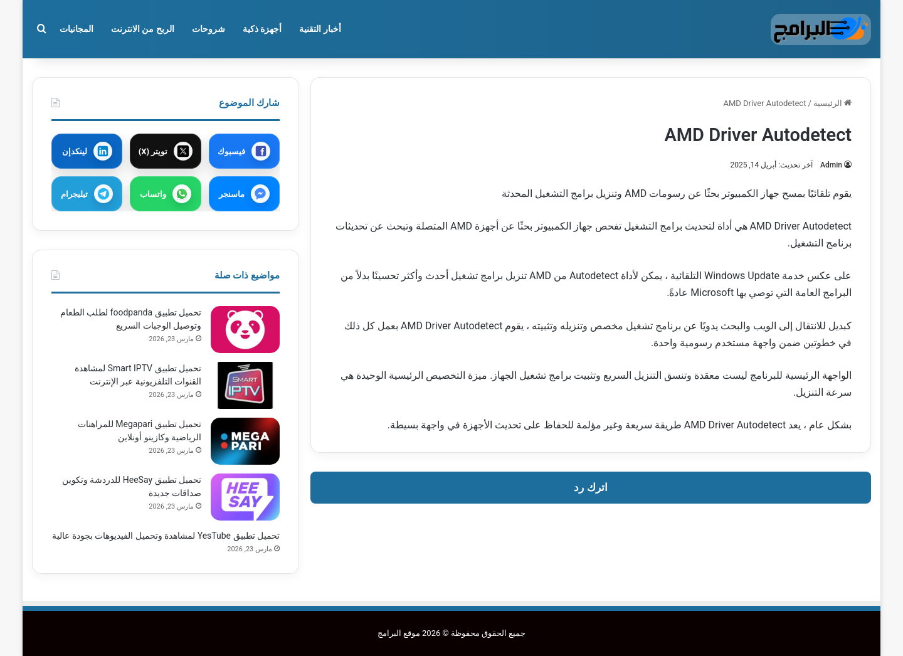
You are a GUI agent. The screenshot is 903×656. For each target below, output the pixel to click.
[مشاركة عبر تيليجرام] (86, 193)
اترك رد (590, 487)
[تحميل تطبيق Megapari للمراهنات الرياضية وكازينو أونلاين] (245, 441)
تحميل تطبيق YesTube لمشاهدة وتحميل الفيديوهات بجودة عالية (166, 536)
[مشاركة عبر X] (165, 151)
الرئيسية (832, 103)
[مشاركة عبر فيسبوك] (244, 151)
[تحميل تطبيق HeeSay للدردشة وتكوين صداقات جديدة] (245, 497)
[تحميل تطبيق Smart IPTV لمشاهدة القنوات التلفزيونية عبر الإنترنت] (245, 385)
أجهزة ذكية (262, 29)
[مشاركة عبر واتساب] (165, 193)
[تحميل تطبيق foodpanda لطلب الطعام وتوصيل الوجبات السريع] (245, 329)
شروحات (208, 29)
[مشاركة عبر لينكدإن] (86, 151)
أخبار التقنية (320, 29)
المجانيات (76, 29)
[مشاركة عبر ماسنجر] (244, 193)
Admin (831, 165)
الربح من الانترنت (142, 29)
